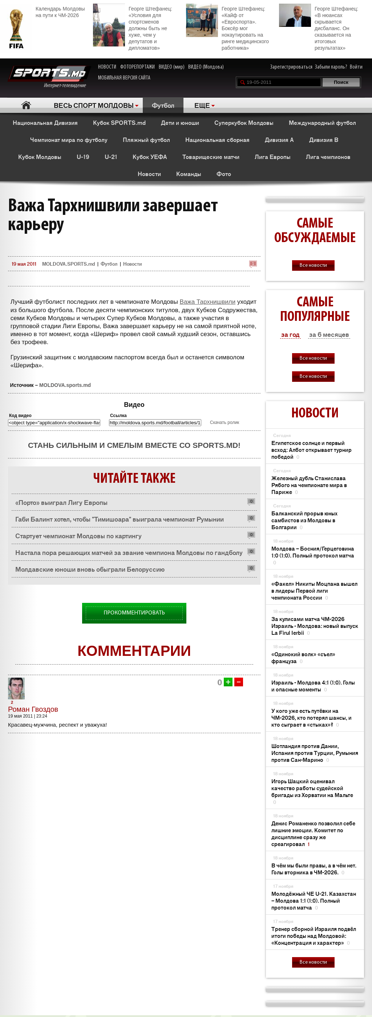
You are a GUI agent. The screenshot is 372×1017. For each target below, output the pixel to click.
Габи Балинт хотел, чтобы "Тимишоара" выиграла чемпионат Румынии (119, 518)
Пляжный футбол (146, 139)
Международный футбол (322, 122)
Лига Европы (273, 156)
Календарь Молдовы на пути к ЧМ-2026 (42, 11)
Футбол (163, 105)
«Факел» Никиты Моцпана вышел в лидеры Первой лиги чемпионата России (314, 590)
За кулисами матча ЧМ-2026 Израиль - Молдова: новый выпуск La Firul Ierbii (314, 625)
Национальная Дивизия (45, 122)
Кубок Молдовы (39, 156)
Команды (188, 173)
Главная (26, 105)
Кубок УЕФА (150, 156)
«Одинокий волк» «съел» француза (303, 657)
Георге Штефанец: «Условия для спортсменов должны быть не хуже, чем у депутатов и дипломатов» (132, 27)
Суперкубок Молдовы (244, 122)
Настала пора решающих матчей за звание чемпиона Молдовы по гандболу (129, 552)
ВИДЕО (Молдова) (206, 67)
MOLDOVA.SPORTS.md (68, 264)
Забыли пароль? (331, 67)
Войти (356, 67)
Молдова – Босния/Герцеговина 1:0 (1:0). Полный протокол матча (312, 555)
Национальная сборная (217, 139)
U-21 (111, 156)
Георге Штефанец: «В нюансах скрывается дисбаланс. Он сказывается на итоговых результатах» (318, 27)
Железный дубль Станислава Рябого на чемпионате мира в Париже (309, 484)
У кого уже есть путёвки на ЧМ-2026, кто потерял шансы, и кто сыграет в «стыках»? (311, 717)
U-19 (83, 156)
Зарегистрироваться (291, 67)
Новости (149, 173)
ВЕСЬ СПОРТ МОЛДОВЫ (94, 105)
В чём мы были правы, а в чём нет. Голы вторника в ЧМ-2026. (313, 868)
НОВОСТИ (107, 67)
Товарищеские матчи (210, 156)
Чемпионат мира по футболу (69, 139)
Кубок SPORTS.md (119, 122)
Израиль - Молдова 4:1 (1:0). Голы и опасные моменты (313, 686)
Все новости (313, 265)
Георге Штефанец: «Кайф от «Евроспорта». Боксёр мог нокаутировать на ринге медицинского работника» (227, 27)
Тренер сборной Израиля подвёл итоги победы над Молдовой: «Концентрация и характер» (313, 935)
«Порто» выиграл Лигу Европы (61, 502)
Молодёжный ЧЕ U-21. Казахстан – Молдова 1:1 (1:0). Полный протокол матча (313, 900)
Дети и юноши (180, 122)
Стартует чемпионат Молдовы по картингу (78, 535)
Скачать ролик (224, 422)
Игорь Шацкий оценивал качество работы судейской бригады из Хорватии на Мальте (312, 791)
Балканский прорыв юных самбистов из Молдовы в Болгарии (304, 520)
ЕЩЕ (202, 105)
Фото (224, 173)
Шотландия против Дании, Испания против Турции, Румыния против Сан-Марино (314, 752)
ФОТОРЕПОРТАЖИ (137, 67)
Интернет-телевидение (49, 77)
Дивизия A (279, 139)
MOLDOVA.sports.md (65, 385)
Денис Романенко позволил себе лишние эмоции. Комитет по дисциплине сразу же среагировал (313, 833)
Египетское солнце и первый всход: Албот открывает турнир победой (311, 449)
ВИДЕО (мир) (172, 67)
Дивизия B (323, 139)
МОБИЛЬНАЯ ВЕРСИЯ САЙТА (124, 78)
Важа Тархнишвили (208, 301)
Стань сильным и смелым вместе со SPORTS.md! (134, 445)
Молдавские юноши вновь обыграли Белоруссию (90, 568)
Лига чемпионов (328, 156)
